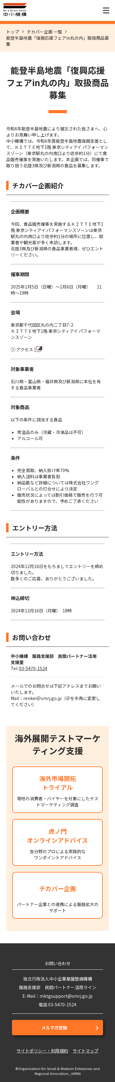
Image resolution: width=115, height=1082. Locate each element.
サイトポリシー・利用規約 (42, 1051)
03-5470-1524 (33, 668)
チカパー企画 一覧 (44, 32)
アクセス (24, 349)
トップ (12, 32)
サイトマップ (85, 1051)
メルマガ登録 (54, 1027)
